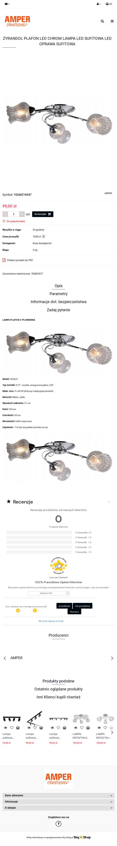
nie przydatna (82, 606)
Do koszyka (43, 214)
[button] (109, 4)
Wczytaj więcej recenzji (51, 621)
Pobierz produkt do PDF (17, 260)
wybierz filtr (46, 593)
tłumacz (74, 611)
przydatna (64, 606)
